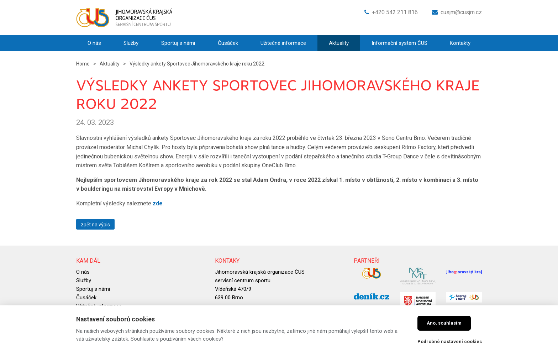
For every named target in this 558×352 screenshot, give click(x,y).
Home (83, 64)
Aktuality (110, 64)
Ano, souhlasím (444, 323)
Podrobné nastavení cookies (449, 341)
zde (158, 203)
